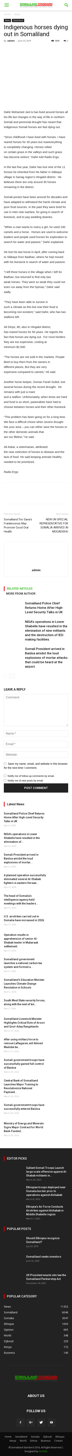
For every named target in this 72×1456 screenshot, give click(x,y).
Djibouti (47, 1436)
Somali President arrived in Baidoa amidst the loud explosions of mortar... (21, 858)
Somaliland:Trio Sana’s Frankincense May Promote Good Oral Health (18, 525)
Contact (58, 1440)
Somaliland (18, 20)
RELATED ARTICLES (19, 588)
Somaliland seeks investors (43, 1256)
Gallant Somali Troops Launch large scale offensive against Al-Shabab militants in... (46, 1171)
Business (45, 1440)
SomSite (43, 1451)
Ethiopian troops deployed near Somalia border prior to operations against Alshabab (46, 1191)
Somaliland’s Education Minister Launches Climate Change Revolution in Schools (24, 983)
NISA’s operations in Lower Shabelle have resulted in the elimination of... (22, 838)
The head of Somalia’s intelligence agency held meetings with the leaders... (21, 899)
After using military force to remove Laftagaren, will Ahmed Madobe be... (23, 1043)
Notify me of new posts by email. (26, 780)
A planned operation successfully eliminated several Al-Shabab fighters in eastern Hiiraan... (25, 879)
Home (7, 14)
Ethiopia (59, 1436)
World (23, 1440)
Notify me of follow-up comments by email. (31, 776)
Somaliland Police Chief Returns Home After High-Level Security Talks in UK (44, 607)
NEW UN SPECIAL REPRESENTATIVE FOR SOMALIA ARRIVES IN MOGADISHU (54, 525)
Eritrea (33, 1440)
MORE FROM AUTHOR (21, 593)
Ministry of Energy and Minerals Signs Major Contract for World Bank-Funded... (24, 1127)
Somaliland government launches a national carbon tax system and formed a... (23, 963)
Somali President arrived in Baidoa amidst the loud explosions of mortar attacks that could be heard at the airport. (46, 657)
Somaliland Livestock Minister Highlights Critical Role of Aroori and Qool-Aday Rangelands (24, 1022)
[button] (66, 5)
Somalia (35, 1436)
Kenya (13, 1440)
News (17, 14)
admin (11, 40)
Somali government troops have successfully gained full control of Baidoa (24, 1063)
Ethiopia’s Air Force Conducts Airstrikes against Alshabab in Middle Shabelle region (45, 1210)
